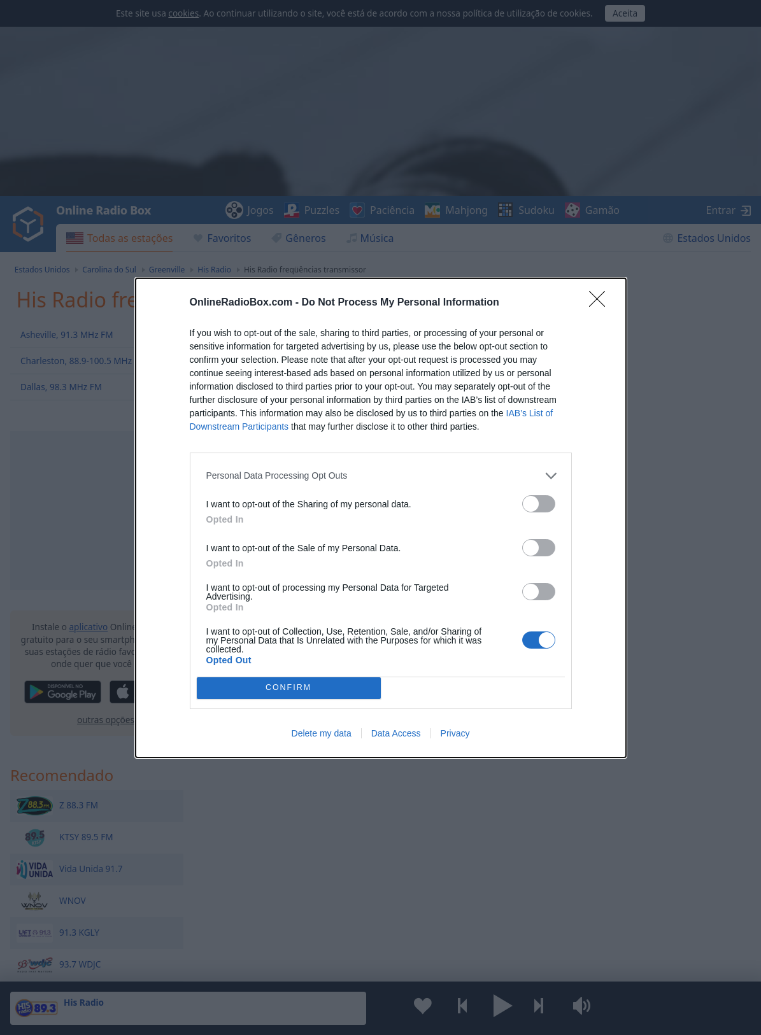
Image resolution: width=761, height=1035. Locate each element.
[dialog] (381, 517)
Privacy (455, 733)
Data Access (396, 733)
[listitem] (380, 475)
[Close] (601, 303)
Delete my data (322, 733)
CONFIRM (289, 688)
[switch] (538, 503)
